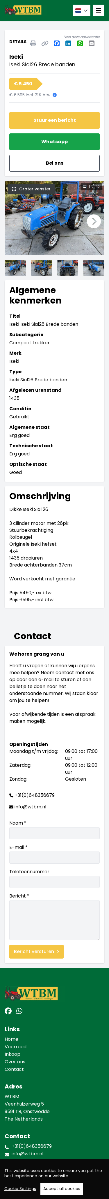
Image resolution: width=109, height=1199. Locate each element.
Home (11, 1039)
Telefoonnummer (54, 878)
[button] (15, 221)
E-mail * (54, 854)
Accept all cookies (61, 1192)
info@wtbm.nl (30, 806)
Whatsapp (54, 141)
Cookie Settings (20, 1192)
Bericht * (54, 916)
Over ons (15, 1061)
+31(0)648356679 (35, 795)
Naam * (54, 829)
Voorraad (15, 1046)
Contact (14, 1069)
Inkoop (12, 1054)
